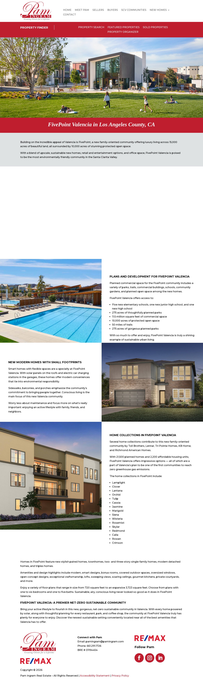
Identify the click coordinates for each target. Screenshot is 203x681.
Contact (69, 15)
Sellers (98, 10)
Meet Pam (82, 10)
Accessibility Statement (95, 675)
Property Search (91, 27)
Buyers (112, 10)
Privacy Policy (120, 675)
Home (67, 10)
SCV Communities (133, 10)
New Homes (158, 10)
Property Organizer (122, 32)
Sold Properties (155, 27)
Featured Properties (123, 27)
